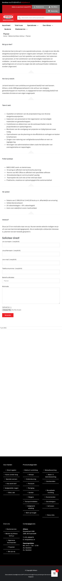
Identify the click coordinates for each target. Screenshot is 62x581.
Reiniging (31, 488)
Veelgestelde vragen (11, 488)
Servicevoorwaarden (50, 574)
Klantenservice (11, 529)
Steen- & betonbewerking (50, 476)
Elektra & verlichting (31, 470)
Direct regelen (11, 470)
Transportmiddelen (31, 501)
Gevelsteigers (50, 501)
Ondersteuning (31, 479)
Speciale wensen (11, 479)
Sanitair (31, 492)
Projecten (11, 547)
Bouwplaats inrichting (51, 491)
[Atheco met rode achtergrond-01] (8, 15)
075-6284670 (29, 537)
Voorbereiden (50, 481)
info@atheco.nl (25, 2)
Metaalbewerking (51, 470)
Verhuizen (50, 506)
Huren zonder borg (11, 474)
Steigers (31, 497)
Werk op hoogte (31, 513)
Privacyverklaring (38, 574)
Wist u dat (11, 492)
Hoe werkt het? (11, 483)
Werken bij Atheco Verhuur (11, 535)
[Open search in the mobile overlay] (39, 18)
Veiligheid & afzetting (31, 507)
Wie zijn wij (11, 551)
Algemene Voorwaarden (11, 541)
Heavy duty (50, 515)
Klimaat (31, 474)
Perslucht (31, 483)
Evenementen (50, 497)
